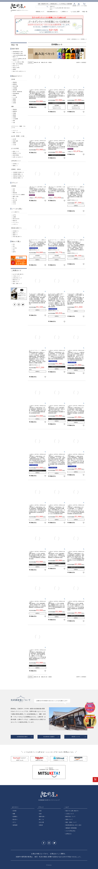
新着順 (50, 62)
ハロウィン (15, 224)
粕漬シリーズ (16, 151)
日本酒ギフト (16, 231)
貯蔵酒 (14, 100)
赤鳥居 (14, 202)
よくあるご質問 (75, 11)
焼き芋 (51, 9)
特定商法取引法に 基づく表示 (73, 824)
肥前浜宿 (15, 192)
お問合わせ (69, 833)
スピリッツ (15, 130)
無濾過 (14, 99)
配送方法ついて (16, 279)
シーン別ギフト (15, 212)
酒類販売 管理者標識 (71, 827)
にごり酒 (15, 97)
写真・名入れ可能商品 (18, 63)
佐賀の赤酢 (15, 141)
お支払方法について (17, 277)
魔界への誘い (16, 196)
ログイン (79, 5)
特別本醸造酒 (16, 93)
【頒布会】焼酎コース (18, 177)
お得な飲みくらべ (76, 39)
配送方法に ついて (70, 816)
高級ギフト (15, 234)
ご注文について (16, 276)
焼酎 (12, 106)
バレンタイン (16, 222)
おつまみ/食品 (15, 148)
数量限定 (15, 84)
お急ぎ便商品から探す (18, 53)
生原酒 (14, 102)
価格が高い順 (44, 62)
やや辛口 (15, 248)
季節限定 (15, 82)
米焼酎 (14, 116)
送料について (16, 281)
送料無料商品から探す (18, 51)
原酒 (14, 120)
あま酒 (14, 139)
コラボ (14, 203)
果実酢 (14, 142)
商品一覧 (85, 11)
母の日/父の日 (16, 218)
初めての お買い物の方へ (72, 810)
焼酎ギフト (15, 232)
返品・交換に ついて (71, 821)
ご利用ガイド (64, 11)
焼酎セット (15, 165)
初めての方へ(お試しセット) (19, 71)
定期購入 (15, 816)
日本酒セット (16, 163)
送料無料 (15, 824)
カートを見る (84, 5)
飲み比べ (15, 818)
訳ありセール (16, 65)
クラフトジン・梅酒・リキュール (18, 126)
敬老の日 (15, 220)
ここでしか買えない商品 (18, 62)
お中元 (14, 215)
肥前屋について (40, 11)
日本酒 (13, 79)
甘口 (14, 244)
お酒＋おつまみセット (18, 157)
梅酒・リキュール (17, 132)
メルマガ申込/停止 (70, 830)
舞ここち (15, 198)
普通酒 (14, 95)
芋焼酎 (14, 113)
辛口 (14, 249)
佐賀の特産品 (16, 155)
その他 (14, 144)
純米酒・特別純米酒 (17, 91)
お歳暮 (14, 216)
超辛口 (14, 251)
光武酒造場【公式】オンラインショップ (49, 799)
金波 (14, 190)
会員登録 (74, 5)
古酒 (14, 122)
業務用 (14, 69)
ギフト (14, 821)
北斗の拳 (15, 200)
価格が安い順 (37, 62)
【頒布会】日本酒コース (18, 176)
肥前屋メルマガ (76, 736)
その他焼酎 (15, 118)
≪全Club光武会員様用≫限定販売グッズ (19, 56)
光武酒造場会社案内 (22, 736)
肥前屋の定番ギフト (16, 228)
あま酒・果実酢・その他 (17, 136)
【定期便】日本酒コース (18, 172)
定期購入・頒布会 (16, 169)
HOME (68, 39)
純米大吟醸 (15, 86)
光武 (14, 189)
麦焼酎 (14, 115)
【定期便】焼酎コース (18, 174)
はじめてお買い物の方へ (18, 274)
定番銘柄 (13, 186)
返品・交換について (17, 283)
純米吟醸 (15, 89)
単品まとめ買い (16, 67)
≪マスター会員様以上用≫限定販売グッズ (19, 59)
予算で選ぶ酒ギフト (17, 236)
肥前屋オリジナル (17, 153)
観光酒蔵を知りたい (52, 11)
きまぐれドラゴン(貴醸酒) (19, 194)
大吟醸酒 (15, 88)
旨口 (14, 246)
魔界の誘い (42, 816)
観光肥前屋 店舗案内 (49, 736)
